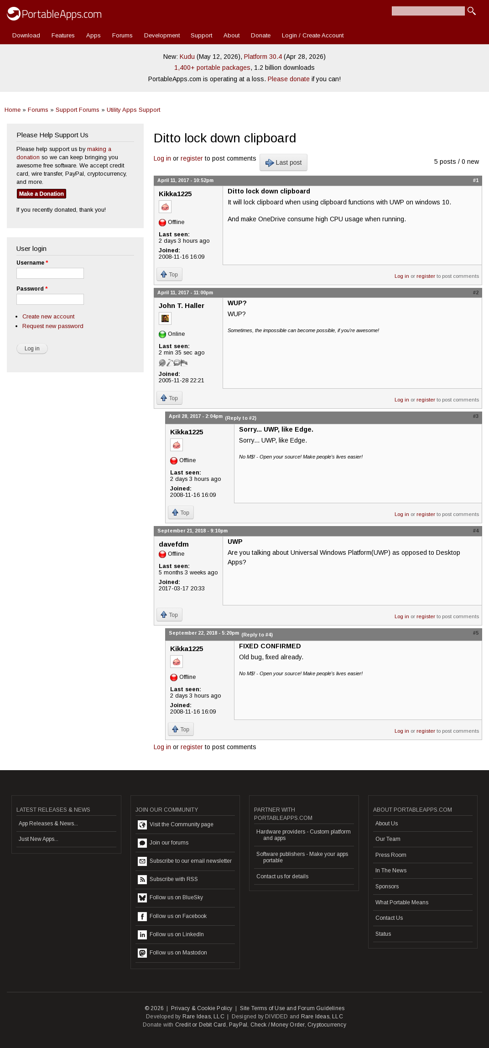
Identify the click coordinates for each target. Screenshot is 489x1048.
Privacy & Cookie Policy (202, 1008)
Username (32, 263)
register (192, 158)
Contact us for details (282, 876)
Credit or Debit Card (200, 1025)
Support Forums (77, 109)
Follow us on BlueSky (170, 897)
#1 (476, 180)
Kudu (187, 56)
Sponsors (387, 886)
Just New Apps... (38, 839)
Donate (261, 35)
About (231, 35)
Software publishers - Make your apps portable (302, 857)
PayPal (238, 1025)
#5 (476, 633)
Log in (162, 158)
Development (162, 35)
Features (63, 35)
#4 (476, 530)
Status (383, 934)
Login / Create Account (312, 35)
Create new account (48, 316)
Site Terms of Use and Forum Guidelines (292, 1008)
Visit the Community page (175, 824)
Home (13, 109)
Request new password (52, 326)
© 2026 (154, 1008)
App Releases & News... (48, 823)
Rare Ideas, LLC (203, 1016)
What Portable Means (401, 902)
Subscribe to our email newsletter (185, 861)
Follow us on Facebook (172, 916)
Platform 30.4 (263, 56)
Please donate (289, 79)
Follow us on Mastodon (172, 953)
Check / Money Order (277, 1025)
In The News (390, 870)
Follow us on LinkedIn (171, 934)
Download (26, 35)
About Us (386, 823)
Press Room (390, 855)
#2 (476, 292)
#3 (476, 416)
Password (31, 289)
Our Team (388, 839)
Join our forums (163, 843)
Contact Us (389, 918)
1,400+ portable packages (212, 67)
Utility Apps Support (133, 109)
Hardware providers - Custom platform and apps (303, 835)
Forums (122, 35)
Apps (93, 35)
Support (201, 35)
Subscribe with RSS (168, 879)
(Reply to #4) (257, 634)
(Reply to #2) (240, 418)
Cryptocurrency (326, 1025)
